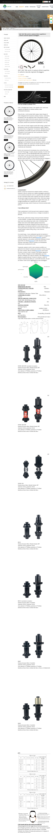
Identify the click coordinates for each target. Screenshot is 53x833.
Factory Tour (39, 7)
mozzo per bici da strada (9, 85)
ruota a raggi (7, 92)
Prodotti (21, 7)
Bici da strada (6, 47)
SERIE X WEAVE (7, 38)
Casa (17, 7)
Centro (5, 83)
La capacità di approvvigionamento (25, 80)
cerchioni (6, 94)
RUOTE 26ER (7, 58)
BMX (5, 96)
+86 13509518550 (19, 1)
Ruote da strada (7, 51)
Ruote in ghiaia (7, 73)
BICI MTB (5, 54)
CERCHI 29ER (7, 56)
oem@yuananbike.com (8, 1)
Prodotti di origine (22, 76)
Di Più (6, 122)
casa (3, 28)
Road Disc (6, 76)
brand (19, 74)
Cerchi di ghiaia (7, 71)
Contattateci (45, 7)
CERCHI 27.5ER (7, 66)
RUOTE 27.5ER (7, 60)
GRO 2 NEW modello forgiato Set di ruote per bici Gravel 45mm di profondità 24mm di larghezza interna (8, 119)
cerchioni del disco (8, 78)
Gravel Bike (6, 69)
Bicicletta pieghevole (8, 90)
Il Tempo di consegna (22, 78)
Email (21, 87)
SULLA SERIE (6, 43)
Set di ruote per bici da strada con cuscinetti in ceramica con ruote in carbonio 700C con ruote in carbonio (9, 173)
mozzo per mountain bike (9, 87)
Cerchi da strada (7, 49)
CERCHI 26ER (7, 64)
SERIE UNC (12, 28)
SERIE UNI (6, 45)
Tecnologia (32, 7)
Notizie (26, 7)
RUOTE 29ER (7, 62)
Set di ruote (7, 80)
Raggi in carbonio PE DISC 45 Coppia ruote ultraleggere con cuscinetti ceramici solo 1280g (9, 155)
